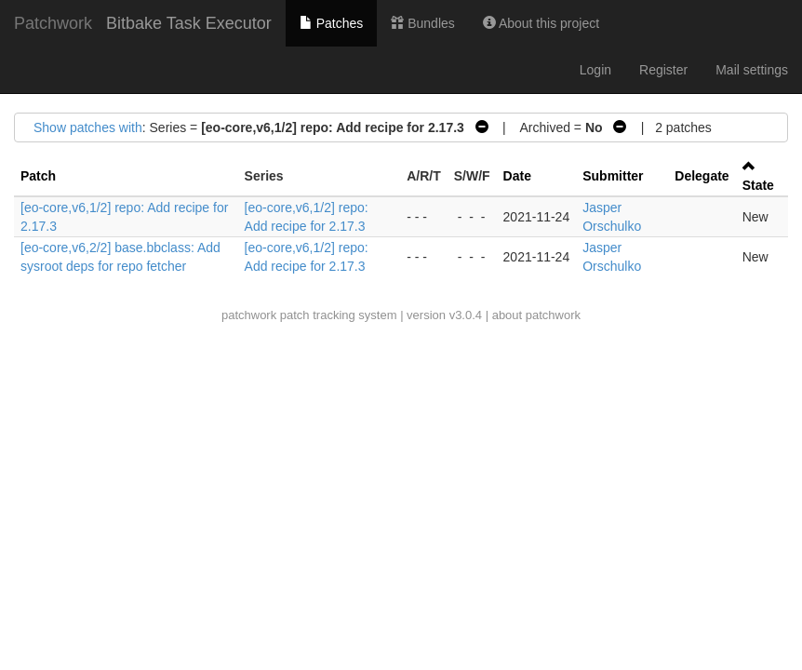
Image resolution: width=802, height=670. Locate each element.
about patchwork (536, 315)
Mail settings (751, 69)
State (758, 185)
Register (663, 69)
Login (595, 69)
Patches (331, 23)
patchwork (248, 315)
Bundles (422, 23)
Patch (38, 175)
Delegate (701, 175)
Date (517, 175)
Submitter (612, 175)
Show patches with (87, 127)
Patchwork (53, 23)
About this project (541, 23)
